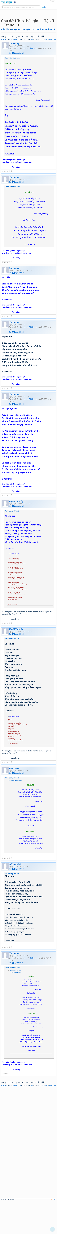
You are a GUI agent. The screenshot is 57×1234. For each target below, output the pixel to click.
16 (37, 72)
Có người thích (16, 85)
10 (20, 72)
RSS (53, 1232)
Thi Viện (6, 2)
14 (32, 72)
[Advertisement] (28, 29)
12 (26, 72)
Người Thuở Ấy (16, 533)
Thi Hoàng (14, 75)
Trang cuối (52, 72)
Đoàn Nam (14, 800)
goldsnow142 (15, 896)
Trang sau (44, 72)
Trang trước (13, 72)
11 (23, 72)
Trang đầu (4, 72)
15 (34, 72)
